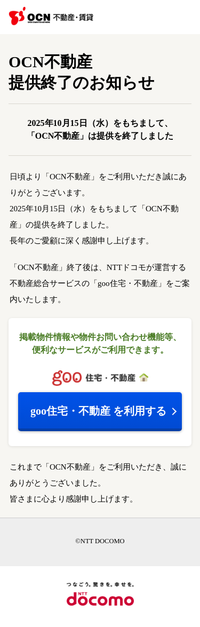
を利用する (98, 411)
